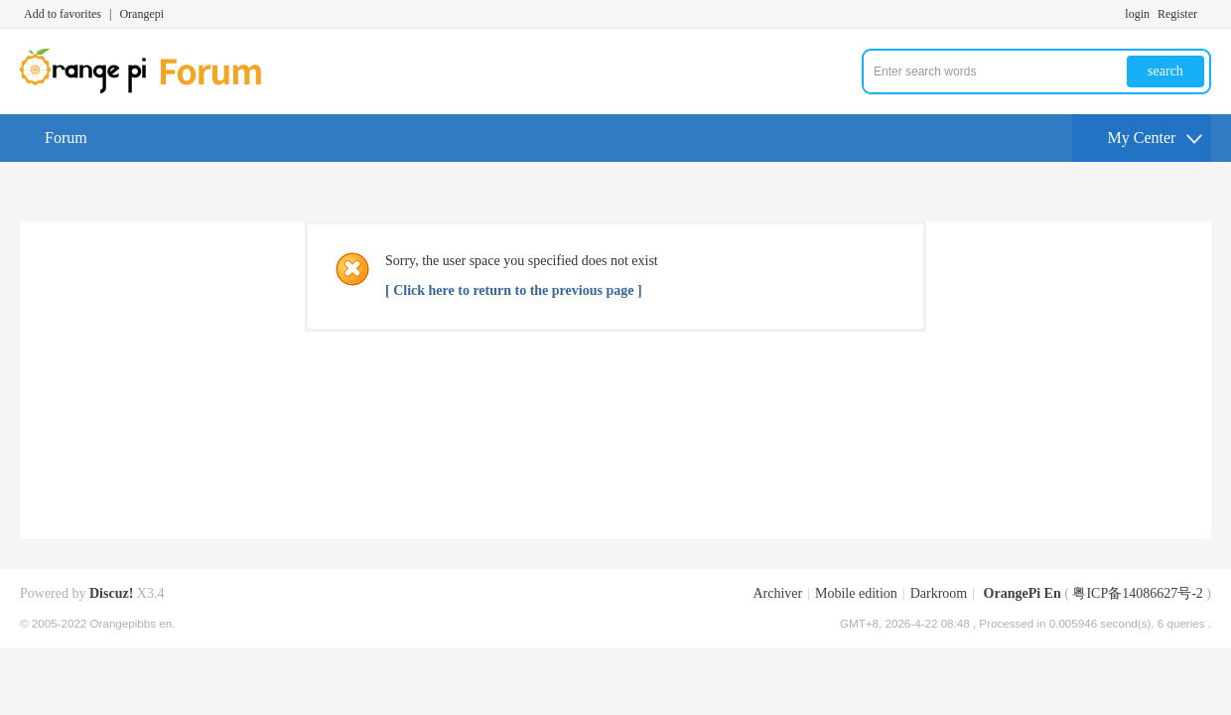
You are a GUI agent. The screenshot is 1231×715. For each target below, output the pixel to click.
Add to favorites (62, 14)
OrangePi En (1022, 593)
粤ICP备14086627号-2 (1137, 593)
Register (1177, 14)
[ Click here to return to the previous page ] (513, 290)
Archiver (777, 593)
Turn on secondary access (1206, 14)
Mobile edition (856, 593)
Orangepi (141, 14)
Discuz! (111, 593)
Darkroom (939, 593)
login (1137, 14)
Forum (66, 137)
